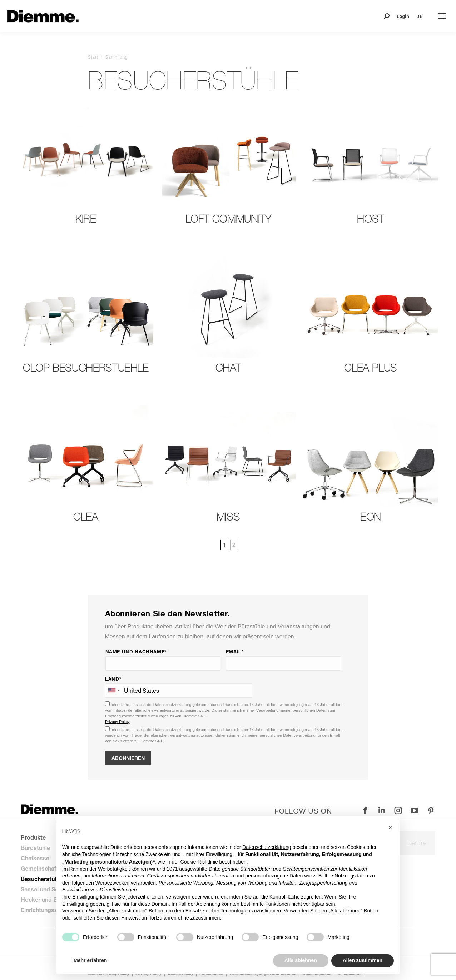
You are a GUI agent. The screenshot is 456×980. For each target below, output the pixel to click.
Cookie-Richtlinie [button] (199, 862)
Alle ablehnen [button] (300, 960)
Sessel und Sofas (44, 889)
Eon (370, 517)
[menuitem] (421, 16)
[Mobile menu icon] (442, 16)
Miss (228, 517)
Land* (113, 679)
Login (403, 16)
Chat (228, 368)
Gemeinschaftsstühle (49, 868)
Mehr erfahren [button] (90, 960)
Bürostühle (35, 847)
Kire (85, 219)
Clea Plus (370, 368)
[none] (421, 16)
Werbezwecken (112, 883)
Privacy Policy (117, 722)
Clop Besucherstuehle (86, 368)
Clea (85, 517)
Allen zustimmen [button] (362, 960)
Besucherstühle (42, 878)
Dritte (214, 869)
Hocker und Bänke (45, 899)
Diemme (417, 843)
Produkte (33, 837)
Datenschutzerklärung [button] (266, 847)
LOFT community (228, 219)
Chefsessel (36, 858)
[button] (390, 827)
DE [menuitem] (419, 16)
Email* (235, 652)
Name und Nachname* (136, 652)
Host (370, 219)
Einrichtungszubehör (48, 909)
